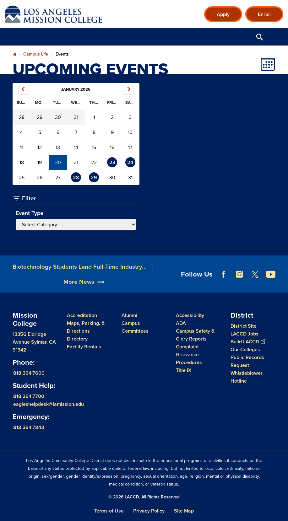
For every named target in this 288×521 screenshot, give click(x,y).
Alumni (129, 315)
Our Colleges (245, 349)
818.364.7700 (28, 396)
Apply (223, 14)
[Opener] (281, 286)
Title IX (184, 370)
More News (78, 290)
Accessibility (190, 315)
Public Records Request (247, 361)
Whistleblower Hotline (247, 376)
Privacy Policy (149, 510)
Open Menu (275, 37)
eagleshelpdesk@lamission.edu (48, 404)
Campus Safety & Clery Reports (195, 334)
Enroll (264, 14)
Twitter (255, 282)
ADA (181, 323)
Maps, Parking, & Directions (86, 327)
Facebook (223, 282)
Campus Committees (135, 327)
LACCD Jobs (244, 333)
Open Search (260, 37)
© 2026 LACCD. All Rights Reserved (144, 497)
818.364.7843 (28, 427)
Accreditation (82, 315)
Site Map (184, 510)
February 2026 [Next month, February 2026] (128, 89)
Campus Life (35, 54)
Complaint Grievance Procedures (189, 354)
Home (15, 54)
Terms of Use (109, 510)
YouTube (270, 282)
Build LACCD (248, 341)
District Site (244, 326)
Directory (77, 338)
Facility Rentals (84, 346)
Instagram (239, 282)
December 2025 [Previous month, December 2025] (23, 89)
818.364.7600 (29, 373)
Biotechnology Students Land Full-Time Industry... (80, 275)
